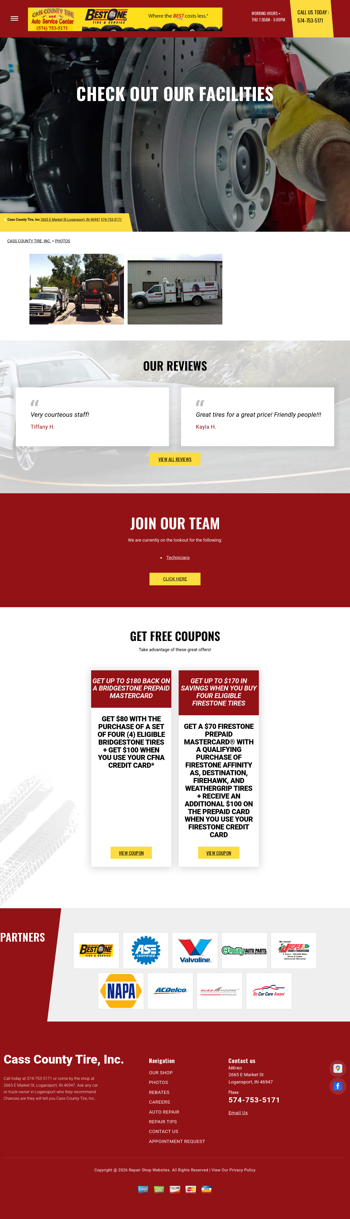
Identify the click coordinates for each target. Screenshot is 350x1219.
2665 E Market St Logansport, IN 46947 (70, 220)
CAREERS (159, 1102)
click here (175, 578)
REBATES (159, 1092)
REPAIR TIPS (163, 1122)
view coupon (131, 852)
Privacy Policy (242, 1170)
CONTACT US (163, 1131)
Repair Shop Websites (149, 1170)
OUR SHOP (161, 1072)
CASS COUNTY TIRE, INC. (29, 241)
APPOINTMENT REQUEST (177, 1141)
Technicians (178, 557)
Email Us (238, 1112)
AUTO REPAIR (164, 1112)
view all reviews (175, 459)
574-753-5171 (310, 20)
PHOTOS (62, 241)
